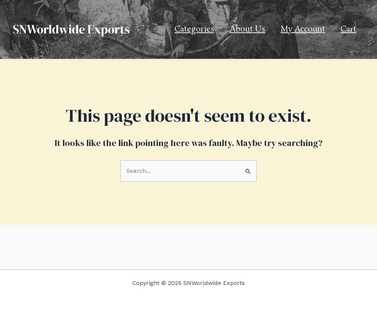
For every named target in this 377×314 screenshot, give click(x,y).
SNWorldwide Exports (71, 29)
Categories (194, 29)
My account (303, 29)
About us (247, 29)
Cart (348, 29)
